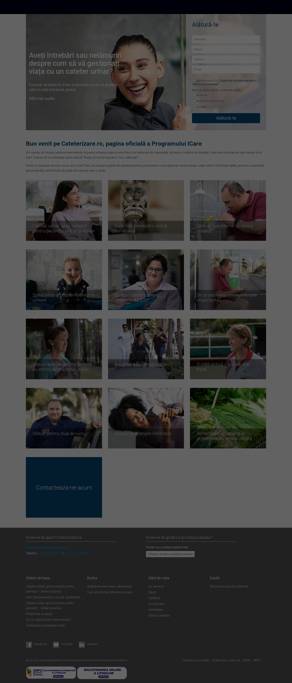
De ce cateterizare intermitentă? (48, 620)
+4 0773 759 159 (77, 553)
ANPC (257, 660)
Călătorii (154, 598)
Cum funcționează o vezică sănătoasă (53, 597)
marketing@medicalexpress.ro (47, 547)
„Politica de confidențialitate (236, 80)
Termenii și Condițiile (205, 84)
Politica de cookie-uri (226, 660)
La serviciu (156, 586)
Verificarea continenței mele (45, 625)
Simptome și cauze (39, 614)
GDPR (246, 660)
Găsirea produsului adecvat (229, 586)
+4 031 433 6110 (50, 553)
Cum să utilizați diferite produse (109, 592)
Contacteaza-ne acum (64, 487)
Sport (152, 592)
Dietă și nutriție (159, 615)
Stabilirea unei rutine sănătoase (109, 586)
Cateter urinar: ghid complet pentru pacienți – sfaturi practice (50, 588)
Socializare (156, 604)
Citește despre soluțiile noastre (170, 554)
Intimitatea (155, 610)
